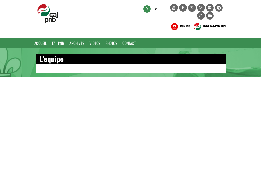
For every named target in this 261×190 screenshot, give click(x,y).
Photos (111, 43)
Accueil (40, 43)
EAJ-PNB (58, 43)
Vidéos (94, 43)
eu (157, 8)
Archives (76, 43)
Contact (129, 43)
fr (146, 8)
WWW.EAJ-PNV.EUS (209, 26)
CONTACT (181, 26)
